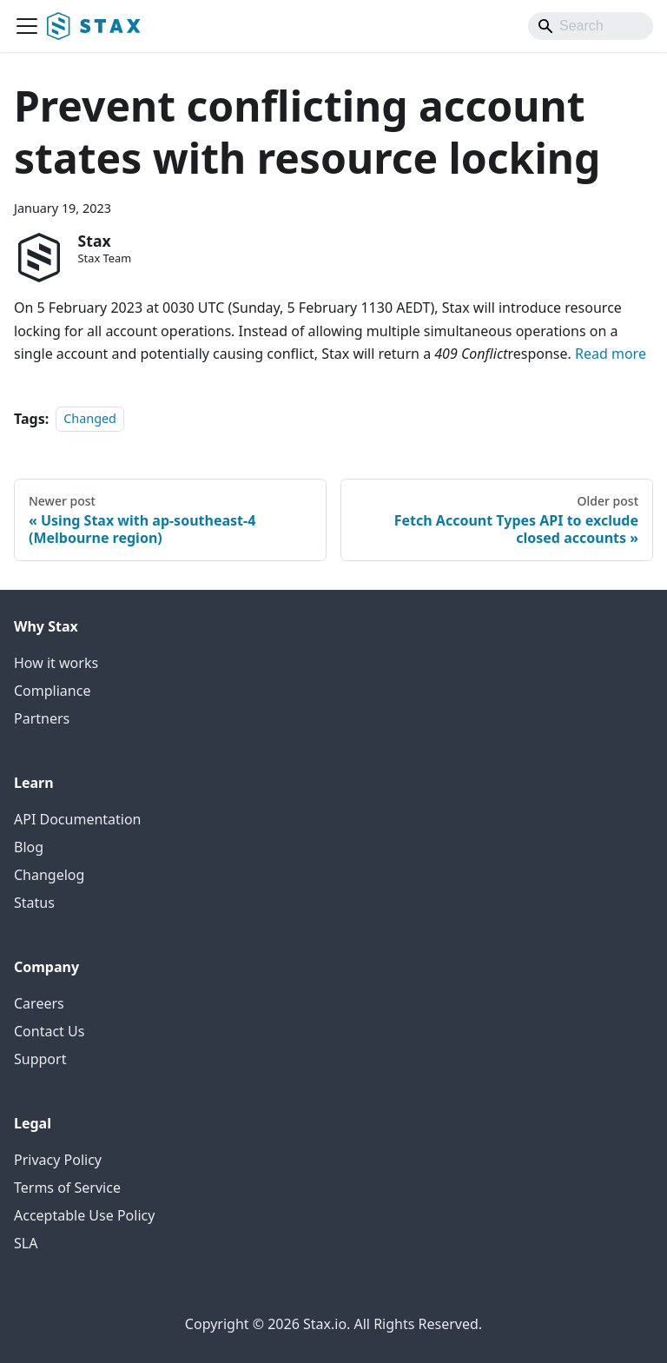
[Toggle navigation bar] (27, 26)
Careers (39, 1003)
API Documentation (78, 819)
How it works (56, 662)
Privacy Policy (58, 1159)
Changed (89, 419)
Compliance (52, 690)
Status (34, 902)
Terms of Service (67, 1187)
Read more (610, 353)
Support (40, 1059)
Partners (41, 718)
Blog (28, 847)
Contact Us (49, 1031)
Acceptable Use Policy (84, 1215)
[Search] (590, 26)
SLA (25, 1243)
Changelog (49, 874)
